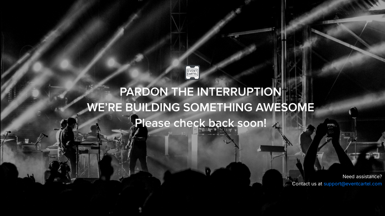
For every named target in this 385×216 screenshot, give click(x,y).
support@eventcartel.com (353, 184)
